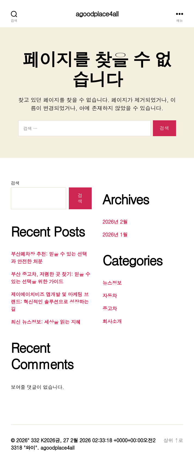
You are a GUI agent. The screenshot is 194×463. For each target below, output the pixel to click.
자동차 (110, 295)
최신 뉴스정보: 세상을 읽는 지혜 (46, 321)
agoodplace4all (97, 13)
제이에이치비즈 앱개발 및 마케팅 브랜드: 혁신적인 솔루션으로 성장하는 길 (50, 301)
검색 (15, 183)
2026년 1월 (115, 234)
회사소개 (112, 321)
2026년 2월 (115, 221)
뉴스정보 (112, 282)
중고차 (110, 308)
